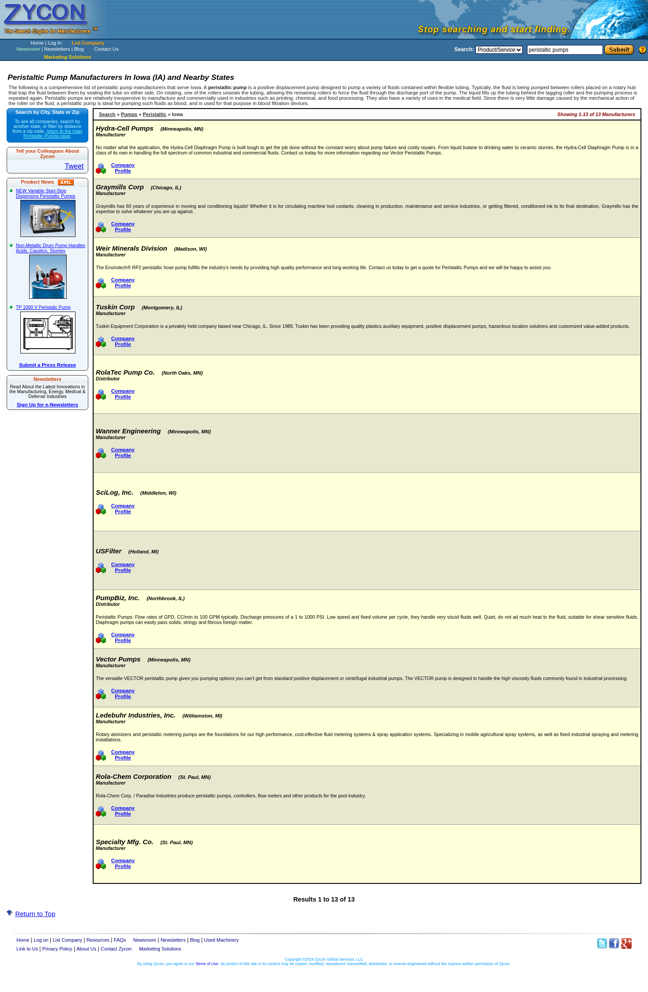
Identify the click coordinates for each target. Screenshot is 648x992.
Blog (79, 49)
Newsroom (28, 49)
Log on (41, 940)
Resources (98, 940)
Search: (464, 49)
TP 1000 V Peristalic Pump (49, 329)
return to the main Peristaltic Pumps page (53, 134)
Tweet (74, 166)
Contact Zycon (116, 948)
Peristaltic (154, 114)
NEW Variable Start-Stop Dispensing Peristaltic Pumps (49, 212)
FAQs (120, 940)
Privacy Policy (57, 948)
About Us (86, 948)
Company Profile (123, 167)
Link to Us (27, 948)
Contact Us (106, 49)
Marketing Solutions (160, 948)
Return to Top (35, 913)
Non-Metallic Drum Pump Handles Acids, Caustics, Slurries (50, 271)
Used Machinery (221, 940)
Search (107, 114)
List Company (88, 42)
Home (37, 42)
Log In (54, 42)
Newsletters (57, 49)
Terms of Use (207, 964)
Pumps (129, 114)
